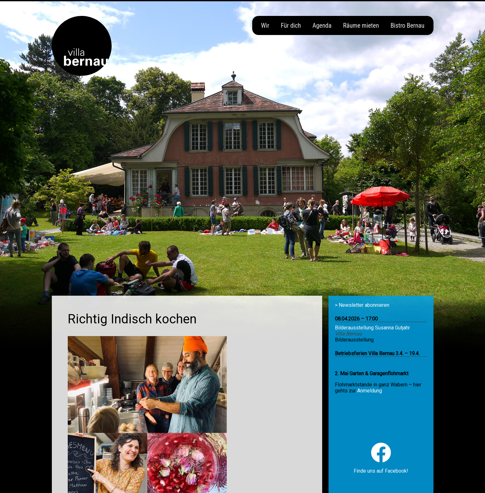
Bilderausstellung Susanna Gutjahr (372, 328)
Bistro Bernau (407, 25)
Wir (265, 25)
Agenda (321, 25)
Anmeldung (369, 391)
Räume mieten (361, 25)
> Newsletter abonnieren (362, 305)
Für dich (291, 25)
